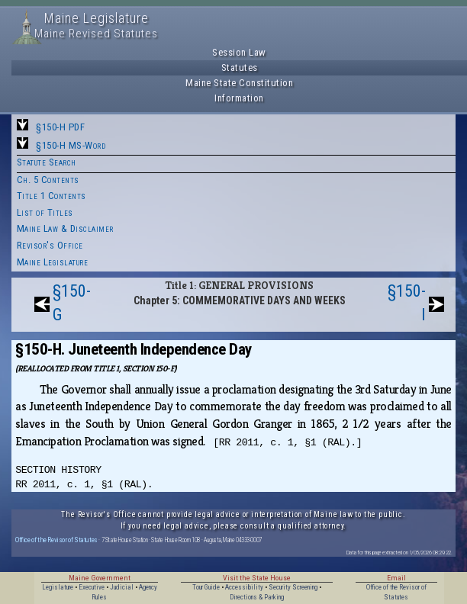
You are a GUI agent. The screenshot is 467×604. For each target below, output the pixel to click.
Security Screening (293, 587)
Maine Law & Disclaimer (65, 228)
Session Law (239, 52)
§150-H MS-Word (70, 145)
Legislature (57, 587)
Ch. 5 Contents (48, 179)
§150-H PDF (60, 127)
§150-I (407, 302)
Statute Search (46, 162)
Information (239, 98)
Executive (92, 587)
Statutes (239, 67)
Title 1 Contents (51, 195)
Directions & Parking (257, 597)
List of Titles (45, 212)
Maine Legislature (53, 262)
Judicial (122, 587)
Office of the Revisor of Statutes (56, 539)
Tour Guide (206, 587)
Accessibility (244, 587)
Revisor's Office (50, 245)
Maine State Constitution (239, 82)
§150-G (72, 302)
